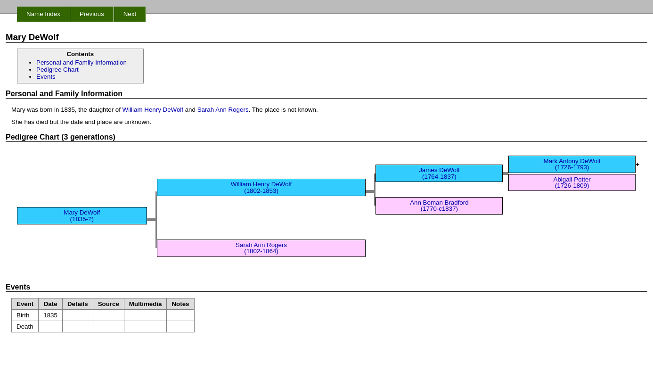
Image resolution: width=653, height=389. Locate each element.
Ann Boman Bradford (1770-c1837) (439, 205)
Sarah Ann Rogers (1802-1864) (261, 248)
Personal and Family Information (81, 62)
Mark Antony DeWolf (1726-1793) (572, 164)
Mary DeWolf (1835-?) (82, 215)
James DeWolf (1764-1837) (439, 173)
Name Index (43, 13)
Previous (92, 13)
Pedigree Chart (57, 69)
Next (129, 13)
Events (46, 76)
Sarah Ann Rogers (223, 109)
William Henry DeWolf (152, 109)
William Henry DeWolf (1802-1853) (261, 187)
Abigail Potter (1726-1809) (572, 182)
